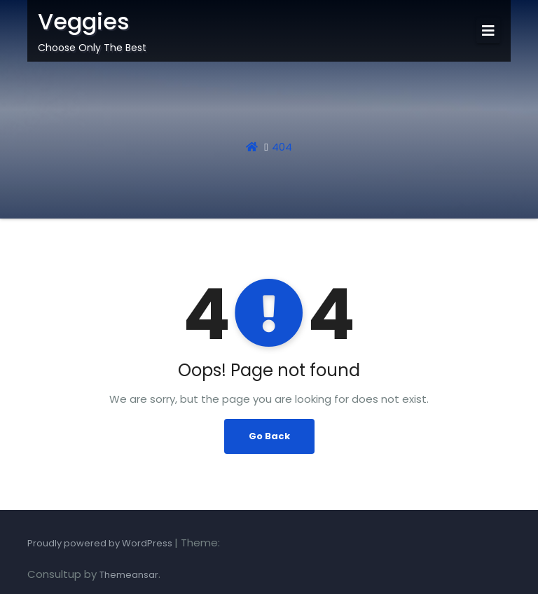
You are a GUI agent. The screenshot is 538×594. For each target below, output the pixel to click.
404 (282, 146)
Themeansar (128, 574)
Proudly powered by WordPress (100, 543)
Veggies (84, 21)
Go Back (269, 436)
